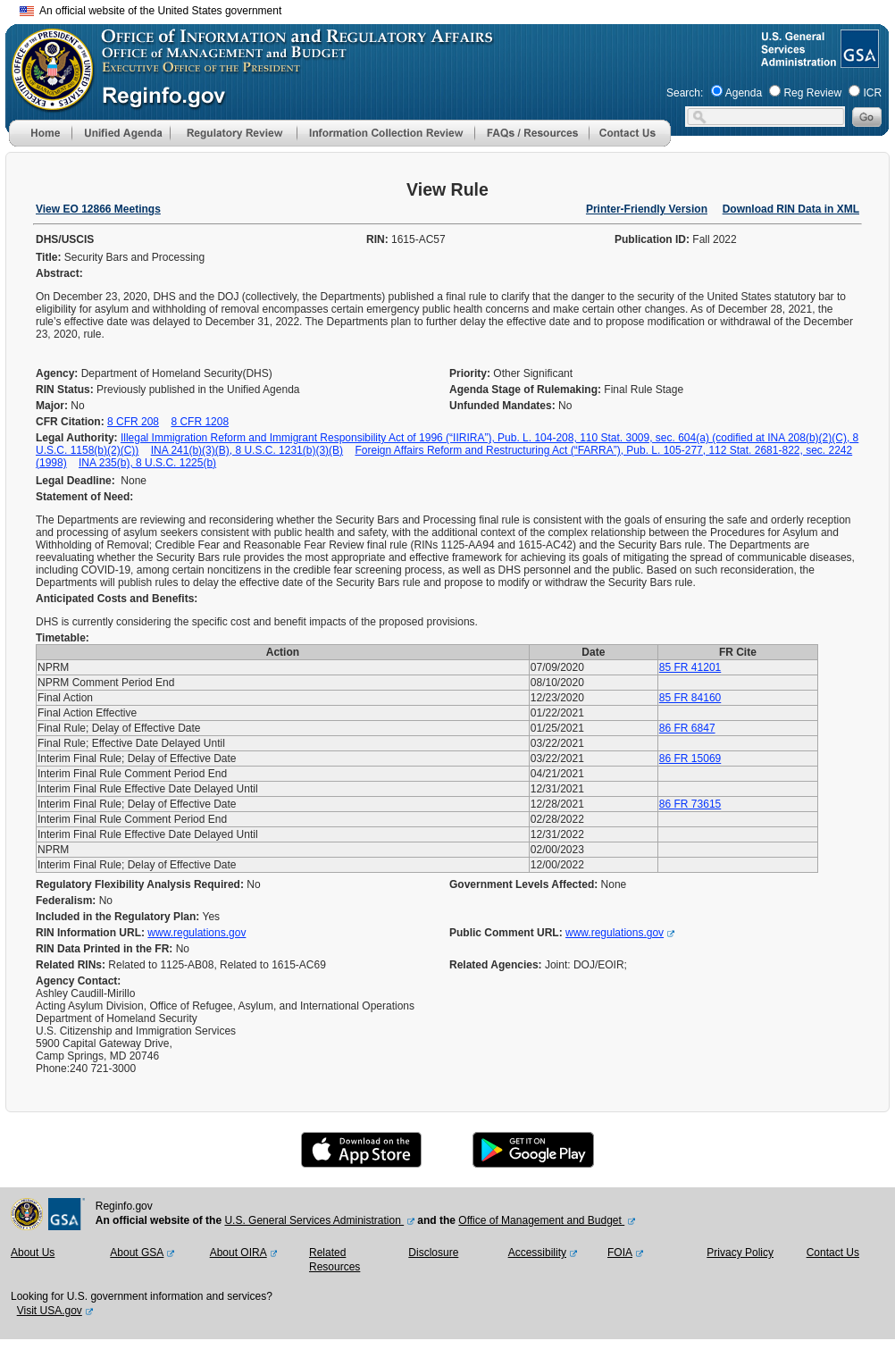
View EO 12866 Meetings (98, 209)
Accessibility (537, 1252)
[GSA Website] (858, 60)
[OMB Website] (46, 102)
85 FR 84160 (690, 697)
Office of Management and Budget (541, 1220)
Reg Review (812, 93)
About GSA (136, 1252)
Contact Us (833, 1252)
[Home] (40, 143)
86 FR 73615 (690, 804)
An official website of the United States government (150, 10)
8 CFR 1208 (200, 421)
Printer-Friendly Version (646, 209)
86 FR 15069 (690, 758)
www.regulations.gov (196, 932)
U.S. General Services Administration (314, 1220)
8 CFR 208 (133, 421)
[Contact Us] (630, 143)
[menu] (120, 133)
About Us (32, 1252)
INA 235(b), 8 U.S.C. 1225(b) (147, 463)
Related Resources (334, 1259)
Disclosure (433, 1252)
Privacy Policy (740, 1252)
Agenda (743, 93)
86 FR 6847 (687, 728)
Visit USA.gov (49, 1310)
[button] (120, 133)
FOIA (619, 1252)
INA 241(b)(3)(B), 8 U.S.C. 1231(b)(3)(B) (247, 450)
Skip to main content (458, 8)
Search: (684, 93)
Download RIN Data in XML (791, 209)
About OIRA (238, 1252)
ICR (872, 93)
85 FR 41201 (690, 667)
